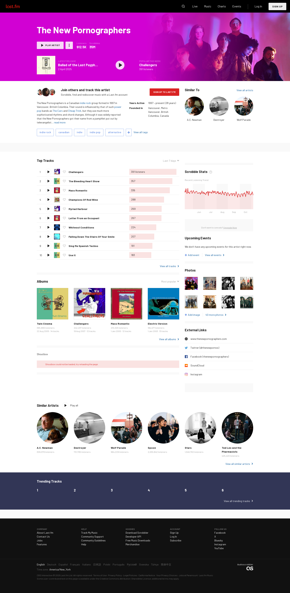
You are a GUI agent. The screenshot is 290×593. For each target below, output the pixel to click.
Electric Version (157, 323)
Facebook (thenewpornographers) (209, 356)
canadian (63, 132)
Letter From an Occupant (84, 218)
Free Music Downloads (138, 540)
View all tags (141, 132)
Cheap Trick (74, 110)
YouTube (219, 548)
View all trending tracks (237, 501)
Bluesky (218, 540)
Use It (72, 255)
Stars (188, 447)
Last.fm (17, 6)
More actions (69, 45)
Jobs (40, 540)
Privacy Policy (115, 575)
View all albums (167, 339)
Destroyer (218, 119)
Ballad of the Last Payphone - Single (85, 65)
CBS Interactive (45, 575)
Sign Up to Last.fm (164, 92)
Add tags (129, 132)
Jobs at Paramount (188, 575)
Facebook (220, 532)
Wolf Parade (244, 119)
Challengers (148, 65)
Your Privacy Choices (167, 575)
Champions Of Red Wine (83, 199)
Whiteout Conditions (81, 227)
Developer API (133, 536)
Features (42, 544)
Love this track (64, 172)
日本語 (97, 564)
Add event (193, 255)
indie (79, 132)
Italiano (86, 564)
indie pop (95, 132)
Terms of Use (100, 575)
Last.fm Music (206, 575)
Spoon (152, 447)
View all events (213, 255)
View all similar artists (237, 463)
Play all (74, 405)
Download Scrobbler (137, 532)
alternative (114, 132)
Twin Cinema (44, 323)
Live (195, 6)
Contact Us (43, 536)
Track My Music (89, 532)
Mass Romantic (78, 190)
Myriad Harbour (78, 208)
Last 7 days (169, 161)
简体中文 (166, 564)
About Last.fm (45, 532)
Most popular (168, 281)
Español (63, 564)
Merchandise (132, 544)
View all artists (245, 90)
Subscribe (175, 540)
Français (75, 564)
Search (183, 6)
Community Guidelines (93, 540)
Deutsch (51, 564)
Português (118, 564)
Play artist (52, 45)
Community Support (92, 536)
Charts (222, 6)
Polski (106, 564)
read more (59, 122)
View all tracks (168, 266)
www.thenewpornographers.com (208, 338)
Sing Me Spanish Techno (83, 245)
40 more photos (214, 314)
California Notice (147, 575)
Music (207, 6)
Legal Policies (130, 575)
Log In (258, 6)
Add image (194, 314)
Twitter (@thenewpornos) (204, 347)
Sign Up (277, 6)
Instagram (196, 374)
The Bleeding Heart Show (84, 181)
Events (236, 6)
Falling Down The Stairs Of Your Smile (91, 236)
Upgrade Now (230, 227)
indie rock (85, 103)
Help (83, 544)
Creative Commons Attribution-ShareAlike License (125, 578)
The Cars (58, 110)
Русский (132, 564)
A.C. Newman (194, 119)
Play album (120, 65)
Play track (48, 172)
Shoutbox (42, 354)
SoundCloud (197, 365)
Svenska (144, 564)
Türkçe (155, 564)
